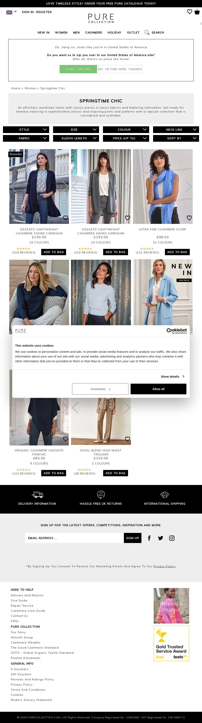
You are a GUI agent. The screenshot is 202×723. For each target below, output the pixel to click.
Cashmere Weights (25, 642)
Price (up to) (130, 138)
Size (83, 129)
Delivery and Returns (27, 595)
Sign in (28, 12)
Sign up (132, 538)
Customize (100, 389)
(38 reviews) (84, 471)
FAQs (15, 621)
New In (44, 32)
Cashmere (93, 32)
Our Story (18, 632)
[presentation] (101, 553)
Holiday (115, 32)
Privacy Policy (22, 684)
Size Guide (19, 600)
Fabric (32, 138)
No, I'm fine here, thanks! (120, 69)
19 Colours (39, 242)
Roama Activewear (25, 658)
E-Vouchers (19, 669)
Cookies (17, 695)
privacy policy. (164, 566)
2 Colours (101, 463)
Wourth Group (22, 637)
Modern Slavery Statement (31, 700)
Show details (170, 376)
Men (76, 32)
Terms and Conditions (28, 689)
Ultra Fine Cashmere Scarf (163, 229)
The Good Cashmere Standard (35, 647)
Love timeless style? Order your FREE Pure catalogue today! (101, 3)
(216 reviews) (24, 250)
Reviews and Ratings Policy (32, 679)
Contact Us (19, 616)
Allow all (158, 389)
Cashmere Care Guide (28, 610)
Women (61, 32)
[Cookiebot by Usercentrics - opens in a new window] (169, 331)
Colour (132, 129)
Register (44, 12)
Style (33, 129)
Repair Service (22, 605)
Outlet (133, 32)
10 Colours (163, 242)
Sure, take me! (78, 69)
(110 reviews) (24, 471)
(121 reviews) (147, 250)
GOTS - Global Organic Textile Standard (42, 653)
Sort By (182, 138)
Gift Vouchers (21, 674)
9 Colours (39, 463)
